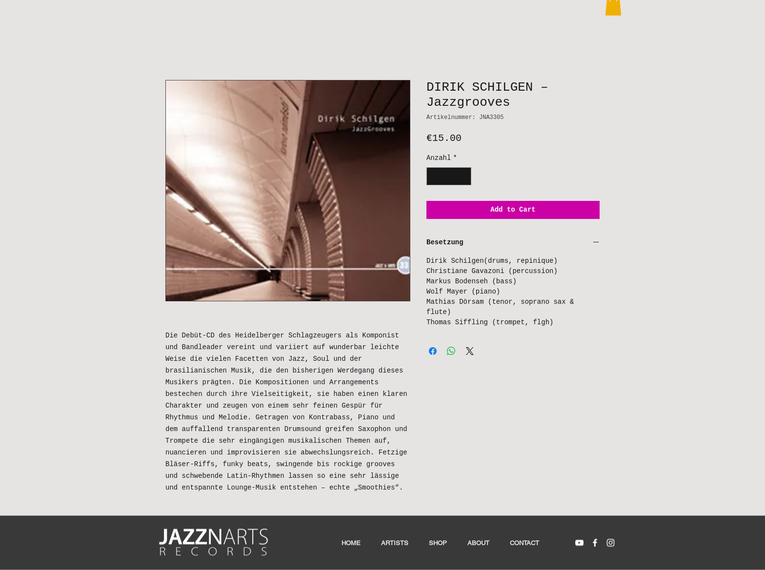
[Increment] (464, 176)
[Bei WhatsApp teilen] (451, 351)
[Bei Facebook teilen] (433, 351)
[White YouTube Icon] (579, 543)
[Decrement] (434, 176)
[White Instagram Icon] (610, 543)
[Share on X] (470, 351)
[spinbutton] (449, 176)
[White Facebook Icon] (595, 543)
